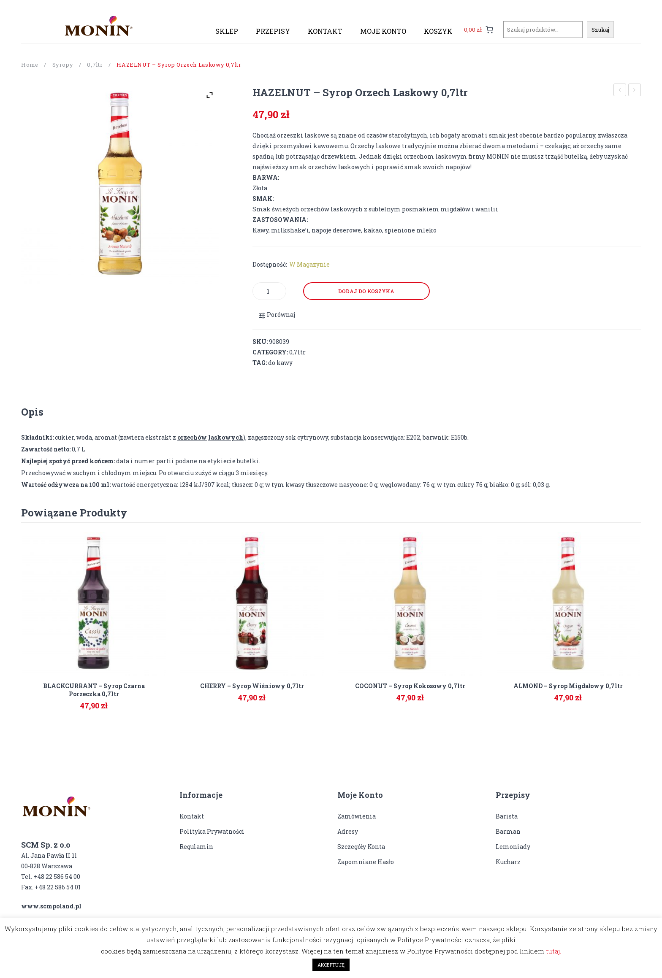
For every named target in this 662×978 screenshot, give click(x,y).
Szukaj (600, 29)
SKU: (260, 342)
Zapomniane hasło (365, 862)
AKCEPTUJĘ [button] (331, 965)
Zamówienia (356, 816)
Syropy (62, 64)
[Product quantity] (269, 291)
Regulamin (196, 847)
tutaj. (553, 951)
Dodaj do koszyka (366, 291)
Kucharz (508, 862)
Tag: (259, 363)
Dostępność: (269, 264)
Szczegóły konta (361, 847)
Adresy (347, 831)
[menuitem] (226, 31)
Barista (507, 816)
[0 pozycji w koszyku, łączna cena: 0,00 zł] (478, 29)
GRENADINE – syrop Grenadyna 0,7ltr (620, 91)
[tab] (32, 412)
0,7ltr (95, 64)
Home (29, 64)
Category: (270, 352)
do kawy (280, 363)
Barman (508, 831)
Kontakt (191, 816)
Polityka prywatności (211, 831)
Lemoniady (513, 847)
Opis (32, 412)
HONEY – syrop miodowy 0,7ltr (635, 91)
